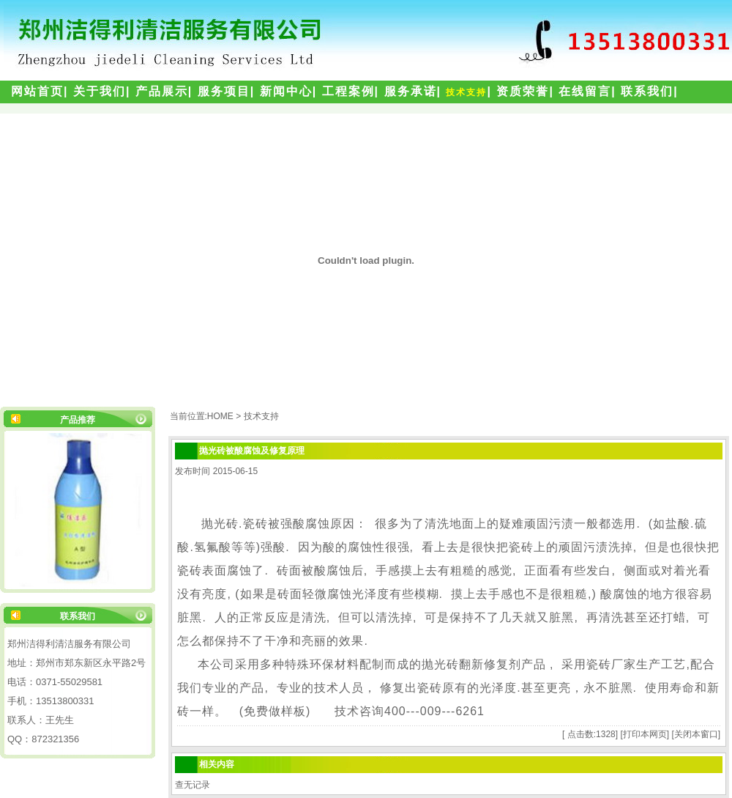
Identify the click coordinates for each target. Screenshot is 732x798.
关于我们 (99, 91)
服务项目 (224, 91)
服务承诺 (410, 91)
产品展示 (161, 91)
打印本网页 (645, 734)
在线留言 (585, 91)
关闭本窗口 (696, 734)
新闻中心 (286, 91)
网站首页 (37, 91)
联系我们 (647, 91)
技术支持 (466, 92)
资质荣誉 (522, 91)
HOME (220, 416)
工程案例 (348, 91)
